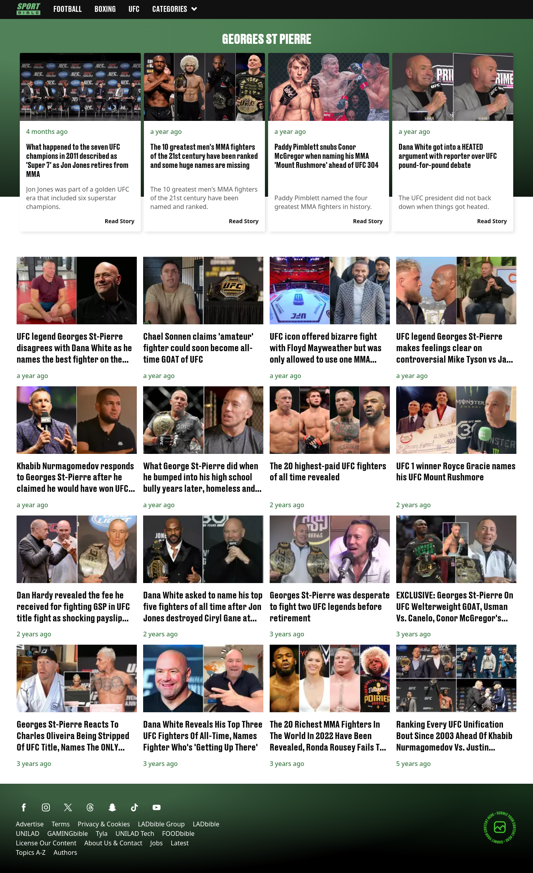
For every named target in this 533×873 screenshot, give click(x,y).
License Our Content (46, 843)
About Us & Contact (113, 843)
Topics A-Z (30, 852)
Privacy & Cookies (103, 824)
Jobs (156, 843)
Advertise (29, 824)
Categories (175, 8)
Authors (65, 852)
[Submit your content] (499, 842)
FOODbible (178, 833)
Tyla (102, 833)
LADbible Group (161, 824)
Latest (180, 843)
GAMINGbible (67, 833)
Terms (60, 824)
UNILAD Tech (134, 833)
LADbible (206, 824)
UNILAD (28, 833)
